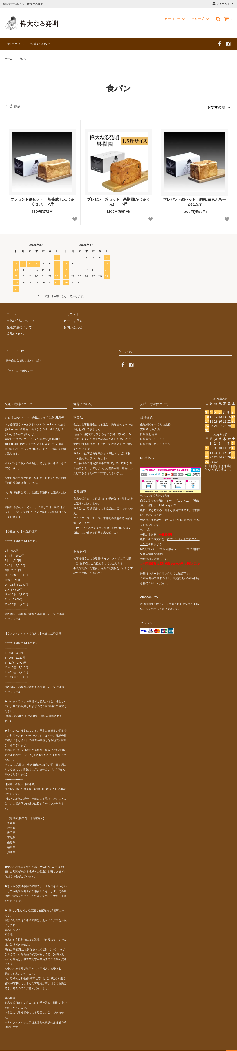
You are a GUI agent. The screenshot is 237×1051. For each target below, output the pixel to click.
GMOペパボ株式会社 (74, 1045)
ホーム (9, 58)
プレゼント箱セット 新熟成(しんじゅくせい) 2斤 (42, 200)
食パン (24, 58)
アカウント (223, 4)
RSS (8, 348)
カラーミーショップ (14, 1045)
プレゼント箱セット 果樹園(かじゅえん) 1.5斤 (118, 200)
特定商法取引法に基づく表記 (25, 354)
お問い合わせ (40, 44)
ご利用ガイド (15, 44)
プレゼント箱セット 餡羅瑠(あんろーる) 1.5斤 (194, 200)
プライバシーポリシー (20, 361)
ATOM (18, 348)
